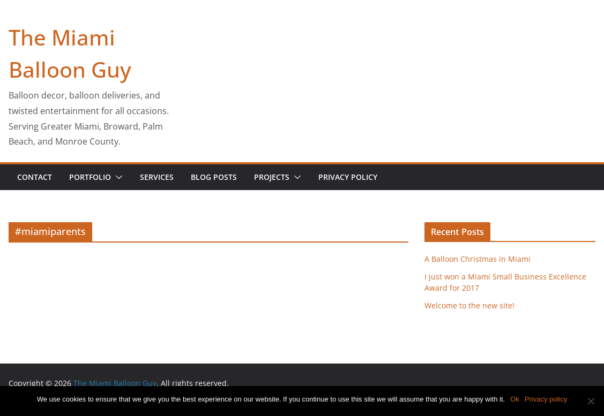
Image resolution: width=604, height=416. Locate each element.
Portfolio (90, 177)
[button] (117, 177)
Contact (34, 177)
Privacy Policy (347, 177)
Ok (514, 399)
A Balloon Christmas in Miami (477, 259)
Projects (271, 177)
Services (157, 177)
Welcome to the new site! (469, 305)
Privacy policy (546, 399)
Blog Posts (214, 177)
